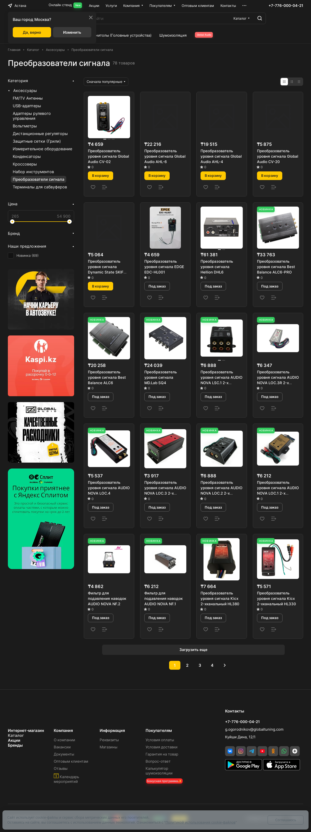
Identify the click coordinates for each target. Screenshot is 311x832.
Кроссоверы (25, 164)
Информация (112, 730)
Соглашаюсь (285, 819)
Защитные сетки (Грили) (37, 141)
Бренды (15, 745)
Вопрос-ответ (158, 761)
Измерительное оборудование (42, 148)
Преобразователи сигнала (38, 179)
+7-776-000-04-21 (286, 5)
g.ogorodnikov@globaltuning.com (254, 729)
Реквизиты (109, 740)
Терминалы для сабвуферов (40, 186)
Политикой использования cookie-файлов (200, 822)
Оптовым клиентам (71, 761)
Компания (63, 730)
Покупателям (159, 730)
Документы (64, 754)
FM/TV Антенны (28, 98)
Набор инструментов (33, 171)
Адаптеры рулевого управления (32, 116)
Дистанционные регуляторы (40, 133)
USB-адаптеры (27, 105)
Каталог (16, 735)
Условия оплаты (160, 740)
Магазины (108, 747)
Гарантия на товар (162, 754)
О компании (64, 740)
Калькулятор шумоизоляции (159, 770)
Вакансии (62, 747)
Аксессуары (25, 90)
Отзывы (61, 768)
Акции (14, 740)
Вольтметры (25, 125)
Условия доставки (161, 747)
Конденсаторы (27, 156)
